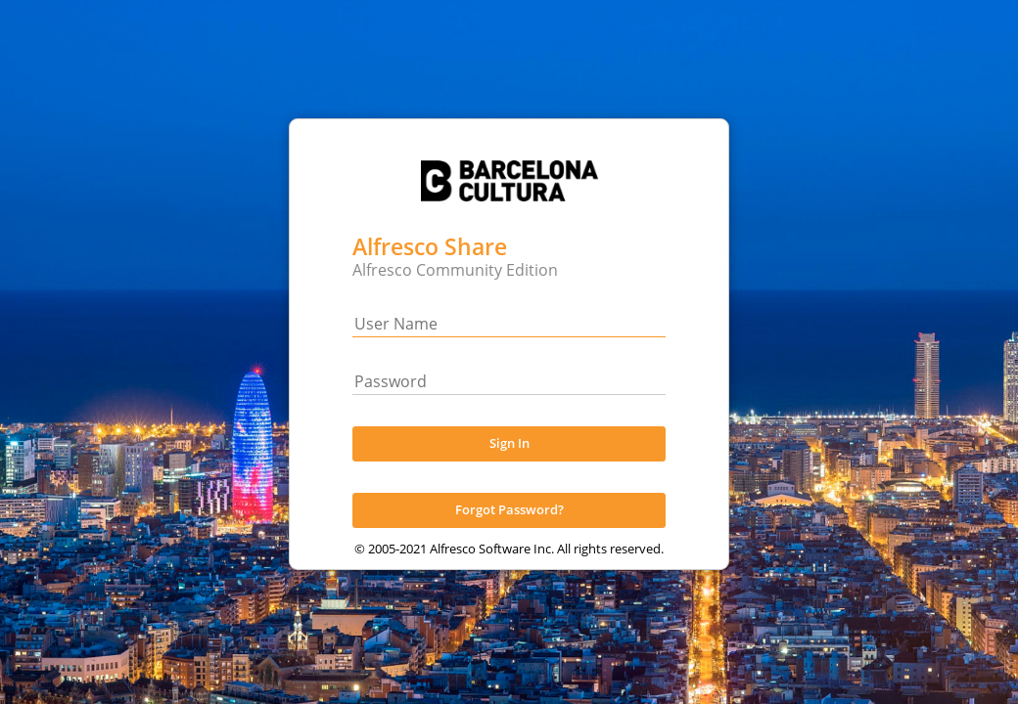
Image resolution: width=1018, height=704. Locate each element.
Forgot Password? (509, 530)
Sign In (509, 463)
